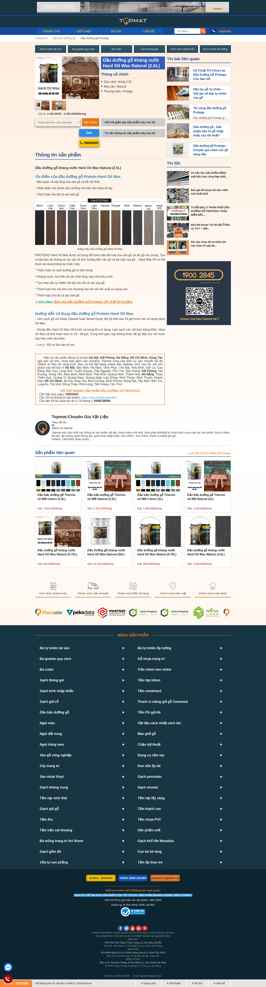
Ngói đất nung (51, 734)
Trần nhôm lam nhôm (154, 669)
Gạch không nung (54, 787)
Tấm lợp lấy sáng (151, 798)
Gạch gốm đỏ (50, 851)
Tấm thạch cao (149, 809)
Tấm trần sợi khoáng (56, 830)
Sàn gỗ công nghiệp (55, 755)
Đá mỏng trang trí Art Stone (61, 841)
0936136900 (102, 401)
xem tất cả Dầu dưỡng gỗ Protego (208, 453)
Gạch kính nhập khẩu (182, 49)
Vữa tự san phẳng (54, 862)
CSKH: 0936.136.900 (133, 878)
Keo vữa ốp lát (149, 766)
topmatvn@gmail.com (165, 878)
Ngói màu (47, 723)
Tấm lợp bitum (149, 680)
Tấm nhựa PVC (149, 819)
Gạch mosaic (148, 787)
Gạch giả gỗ (49, 809)
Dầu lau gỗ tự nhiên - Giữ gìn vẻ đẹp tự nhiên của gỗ (209, 93)
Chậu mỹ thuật (149, 744)
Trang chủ (41, 38)
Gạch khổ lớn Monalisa (156, 841)
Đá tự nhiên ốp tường (215, 49)
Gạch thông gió (149, 49)
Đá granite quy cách (83, 49)
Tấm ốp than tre (150, 862)
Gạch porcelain (150, 776)
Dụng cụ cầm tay (151, 755)
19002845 (225, 31)
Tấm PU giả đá (149, 712)
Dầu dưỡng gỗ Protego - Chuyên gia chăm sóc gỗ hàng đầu (210, 150)
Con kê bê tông (150, 851)
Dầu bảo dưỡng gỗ (64, 38)
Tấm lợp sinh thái (53, 798)
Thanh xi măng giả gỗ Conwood (163, 701)
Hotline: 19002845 (100, 878)
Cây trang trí (49, 766)
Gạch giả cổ (49, 701)
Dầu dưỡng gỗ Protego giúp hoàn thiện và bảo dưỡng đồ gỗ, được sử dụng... (210, 118)
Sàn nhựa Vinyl (52, 776)
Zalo (89, 132)
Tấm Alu (46, 819)
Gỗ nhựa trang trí (151, 659)
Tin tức (174, 163)
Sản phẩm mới (149, 830)
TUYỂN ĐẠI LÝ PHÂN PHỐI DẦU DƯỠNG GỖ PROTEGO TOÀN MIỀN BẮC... (210, 211)
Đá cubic (117, 49)
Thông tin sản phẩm (58, 155)
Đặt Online (90, 122)
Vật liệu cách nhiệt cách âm (159, 723)
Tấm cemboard (149, 691)
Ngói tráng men (52, 744)
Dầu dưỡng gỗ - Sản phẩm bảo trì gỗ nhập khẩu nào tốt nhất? (208, 131)
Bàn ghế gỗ (147, 734)
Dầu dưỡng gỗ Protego (95, 38)
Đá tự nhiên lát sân (51, 49)
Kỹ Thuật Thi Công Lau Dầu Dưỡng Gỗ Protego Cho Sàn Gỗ (209, 75)
